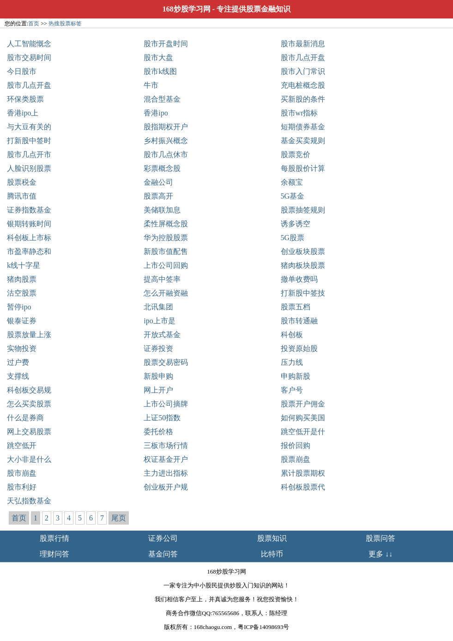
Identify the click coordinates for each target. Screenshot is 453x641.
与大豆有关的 (29, 127)
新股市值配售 (166, 251)
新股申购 (158, 376)
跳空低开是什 (303, 431)
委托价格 (158, 431)
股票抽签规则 (303, 210)
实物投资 (21, 348)
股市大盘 (158, 57)
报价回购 (295, 445)
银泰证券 (21, 321)
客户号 (292, 390)
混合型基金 (162, 99)
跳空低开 (21, 445)
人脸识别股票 (29, 168)
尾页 (118, 518)
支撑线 (18, 376)
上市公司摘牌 (166, 404)
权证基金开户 (166, 459)
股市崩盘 (21, 473)
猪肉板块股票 (303, 265)
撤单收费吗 (299, 279)
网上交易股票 (29, 431)
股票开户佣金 (303, 404)
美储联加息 (162, 210)
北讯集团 (158, 307)
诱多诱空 (295, 224)
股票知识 (272, 538)
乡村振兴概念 (166, 141)
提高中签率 (162, 279)
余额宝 (292, 182)
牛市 (151, 85)
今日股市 (21, 71)
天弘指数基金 (29, 501)
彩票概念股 (162, 168)
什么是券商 (25, 418)
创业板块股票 (303, 251)
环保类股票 (25, 99)
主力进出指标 (166, 473)
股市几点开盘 (303, 57)
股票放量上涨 (29, 335)
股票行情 (54, 538)
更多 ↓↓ (380, 554)
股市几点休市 (166, 154)
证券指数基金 (29, 210)
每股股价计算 (303, 168)
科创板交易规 (29, 390)
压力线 (292, 362)
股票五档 (295, 307)
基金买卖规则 (303, 141)
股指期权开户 (166, 127)
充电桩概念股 (303, 85)
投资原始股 (299, 348)
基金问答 (163, 554)
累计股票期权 (303, 473)
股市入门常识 (303, 71)
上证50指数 (162, 418)
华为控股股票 (166, 238)
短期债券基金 (303, 127)
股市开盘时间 (166, 44)
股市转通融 (299, 321)
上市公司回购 (166, 265)
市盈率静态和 (29, 251)
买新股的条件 (303, 99)
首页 (33, 23)
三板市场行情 (166, 445)
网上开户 (158, 390)
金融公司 (158, 182)
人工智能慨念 (29, 44)
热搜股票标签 (65, 23)
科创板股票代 (303, 487)
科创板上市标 (29, 238)
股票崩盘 (295, 459)
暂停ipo (19, 307)
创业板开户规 (166, 487)
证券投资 (158, 348)
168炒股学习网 (187, 9)
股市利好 (21, 487)
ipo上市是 (159, 321)
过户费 (18, 362)
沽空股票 (21, 293)
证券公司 (163, 538)
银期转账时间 (29, 224)
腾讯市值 (21, 196)
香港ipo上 (22, 113)
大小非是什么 (29, 459)
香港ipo (156, 113)
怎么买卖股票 (29, 404)
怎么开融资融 (166, 293)
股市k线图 (160, 71)
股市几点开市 (29, 154)
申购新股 (295, 376)
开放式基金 (162, 335)
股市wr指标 (299, 113)
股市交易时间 (29, 57)
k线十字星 (23, 265)
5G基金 (293, 196)
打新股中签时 (29, 141)
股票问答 (380, 538)
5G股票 (293, 238)
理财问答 (54, 554)
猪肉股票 (21, 279)
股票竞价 (295, 154)
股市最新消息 (303, 44)
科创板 (292, 335)
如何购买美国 (303, 418)
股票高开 (158, 196)
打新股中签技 (303, 293)
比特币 (272, 554)
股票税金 (21, 182)
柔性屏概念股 (166, 224)
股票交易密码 (166, 362)
